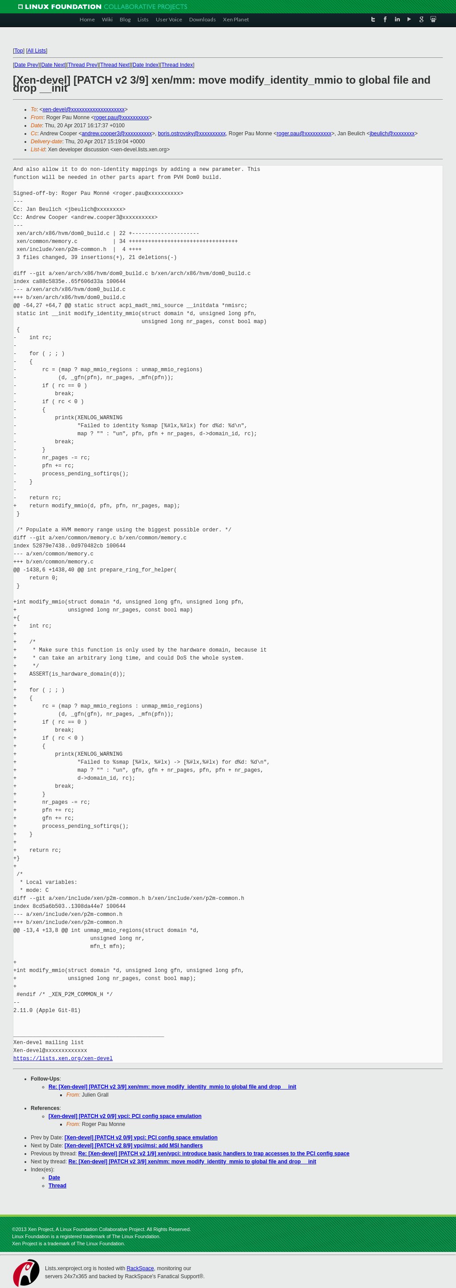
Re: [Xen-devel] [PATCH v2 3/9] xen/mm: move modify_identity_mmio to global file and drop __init (172, 1087)
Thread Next (115, 65)
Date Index (146, 65)
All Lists (37, 51)
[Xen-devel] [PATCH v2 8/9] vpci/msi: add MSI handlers (134, 1145)
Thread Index (177, 65)
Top (18, 51)
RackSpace (140, 1268)
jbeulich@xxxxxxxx (392, 133)
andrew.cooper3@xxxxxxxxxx (116, 133)
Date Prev (26, 65)
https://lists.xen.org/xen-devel (63, 1058)
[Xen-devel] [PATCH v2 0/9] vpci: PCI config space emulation (125, 1116)
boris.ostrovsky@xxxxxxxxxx (192, 133)
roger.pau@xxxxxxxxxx (121, 117)
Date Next (53, 65)
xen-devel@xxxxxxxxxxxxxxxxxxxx (84, 109)
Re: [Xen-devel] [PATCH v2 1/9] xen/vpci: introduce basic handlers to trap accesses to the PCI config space (214, 1153)
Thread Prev (82, 65)
